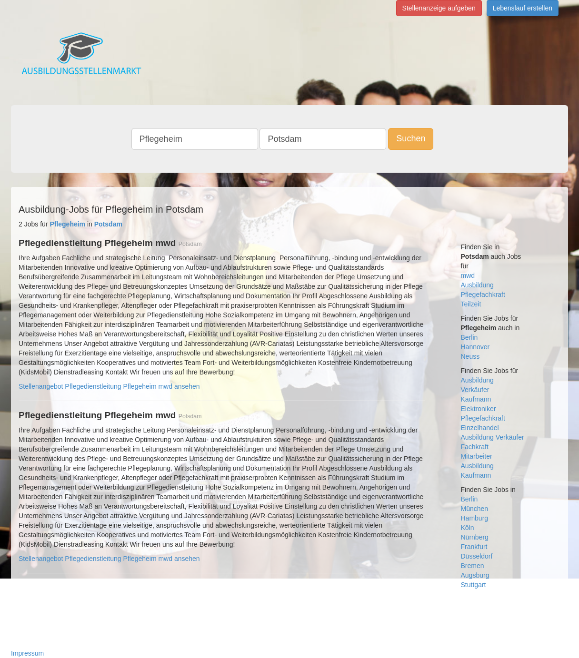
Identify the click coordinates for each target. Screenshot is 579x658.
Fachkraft (475, 447)
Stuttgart (473, 585)
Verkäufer (475, 389)
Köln (467, 527)
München (475, 508)
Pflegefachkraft (483, 294)
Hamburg (475, 518)
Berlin (469, 337)
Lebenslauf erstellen (522, 8)
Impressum (27, 653)
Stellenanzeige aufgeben (439, 8)
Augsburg (475, 575)
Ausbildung (477, 285)
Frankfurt (474, 546)
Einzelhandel (480, 428)
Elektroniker (478, 408)
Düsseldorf (477, 556)
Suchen (410, 138)
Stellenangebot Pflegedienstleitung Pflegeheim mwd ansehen (109, 386)
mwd (468, 275)
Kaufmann (476, 399)
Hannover (475, 347)
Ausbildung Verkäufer (492, 437)
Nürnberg (475, 537)
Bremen (472, 566)
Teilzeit (471, 304)
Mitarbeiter (476, 456)
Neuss (470, 356)
